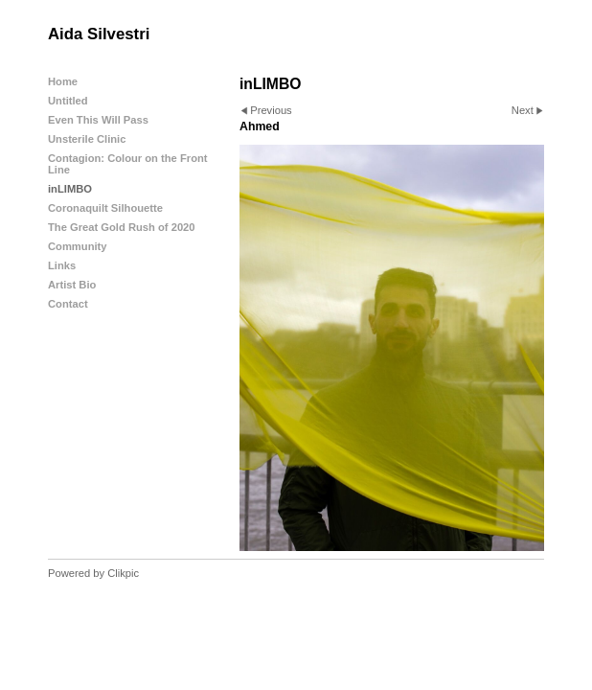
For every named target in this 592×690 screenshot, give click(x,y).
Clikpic (123, 573)
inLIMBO (70, 189)
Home (63, 81)
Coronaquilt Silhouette (105, 208)
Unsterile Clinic (86, 139)
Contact (68, 304)
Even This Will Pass (98, 120)
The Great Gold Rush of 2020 (121, 227)
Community (77, 246)
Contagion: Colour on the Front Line (128, 163)
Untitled (68, 100)
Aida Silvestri (98, 34)
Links (62, 265)
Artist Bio (72, 284)
